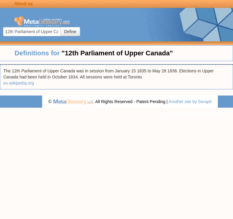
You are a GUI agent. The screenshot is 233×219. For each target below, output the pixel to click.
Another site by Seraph (190, 101)
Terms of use (215, 113)
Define (70, 31)
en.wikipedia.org (18, 83)
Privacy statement (182, 113)
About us (23, 3)
